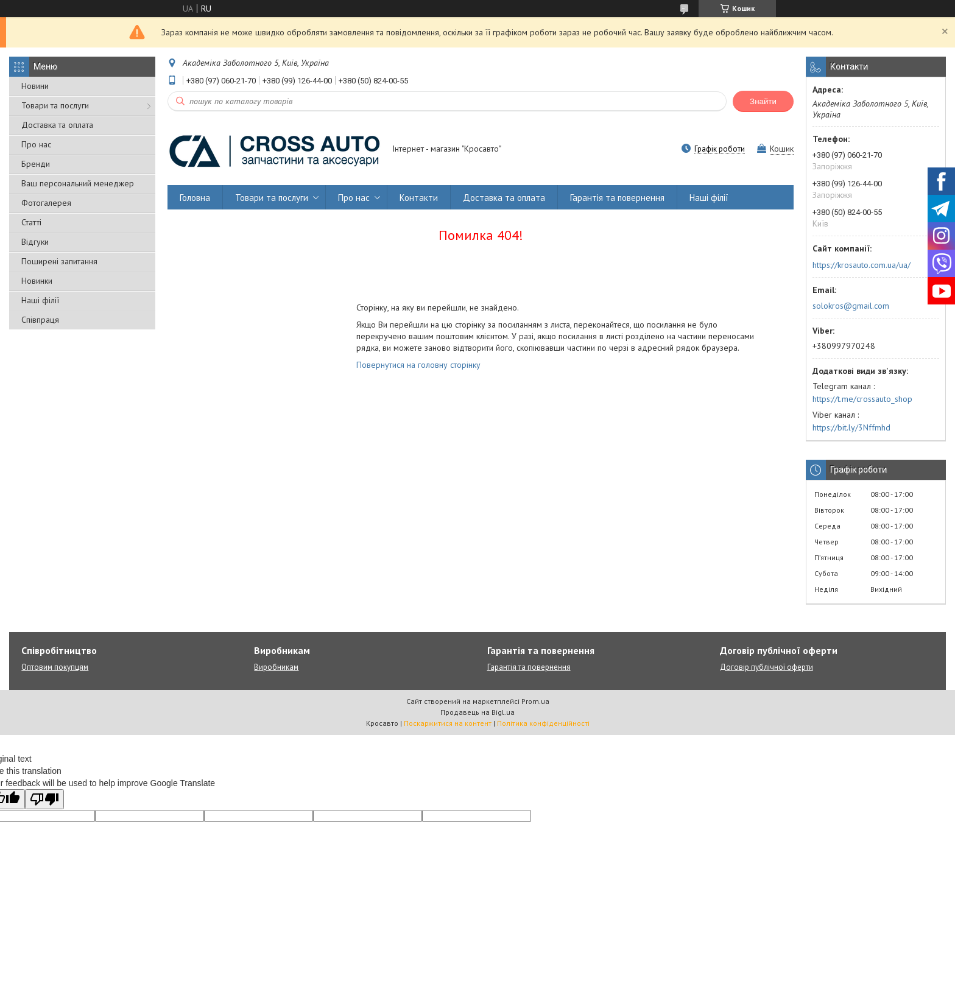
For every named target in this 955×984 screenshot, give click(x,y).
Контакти (419, 197)
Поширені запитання (59, 261)
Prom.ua (535, 701)
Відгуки (35, 241)
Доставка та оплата (57, 124)
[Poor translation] (44, 799)
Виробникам (276, 667)
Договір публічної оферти (766, 667)
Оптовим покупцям (54, 667)
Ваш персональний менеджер (77, 183)
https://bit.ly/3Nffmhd (851, 427)
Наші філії (40, 300)
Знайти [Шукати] (763, 101)
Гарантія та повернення (617, 197)
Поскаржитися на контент (448, 723)
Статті (31, 222)
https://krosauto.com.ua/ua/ (861, 264)
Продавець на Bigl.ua (477, 712)
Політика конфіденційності (543, 723)
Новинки (36, 280)
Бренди (35, 163)
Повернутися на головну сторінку (418, 364)
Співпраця (40, 319)
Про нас (36, 144)
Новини (35, 85)
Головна (195, 197)
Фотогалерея (46, 202)
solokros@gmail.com (850, 305)
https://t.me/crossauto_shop (862, 398)
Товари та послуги (55, 105)
